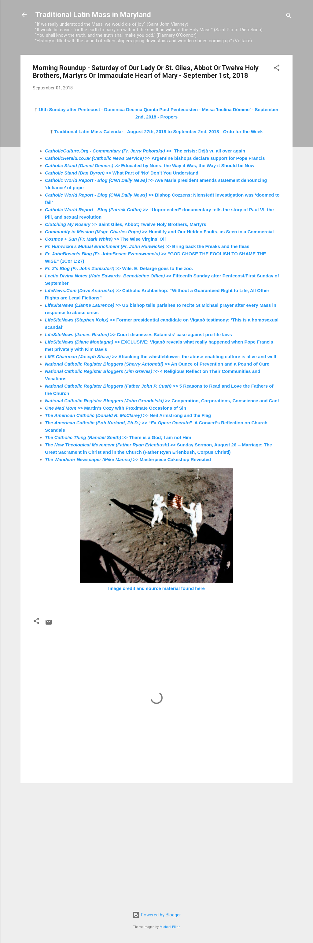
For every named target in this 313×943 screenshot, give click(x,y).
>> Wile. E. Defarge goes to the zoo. (119, 268)
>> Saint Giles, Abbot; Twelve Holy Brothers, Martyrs (125, 224)
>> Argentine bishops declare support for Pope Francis (155, 158)
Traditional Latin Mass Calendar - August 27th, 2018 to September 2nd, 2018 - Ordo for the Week (158, 131)
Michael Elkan (170, 927)
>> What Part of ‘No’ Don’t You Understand (121, 172)
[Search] (289, 16)
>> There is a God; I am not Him (118, 437)
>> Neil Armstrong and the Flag (128, 415)
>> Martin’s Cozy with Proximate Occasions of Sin (115, 408)
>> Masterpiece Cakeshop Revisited (128, 459)
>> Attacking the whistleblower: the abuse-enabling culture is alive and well (160, 356)
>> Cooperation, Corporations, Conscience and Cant (162, 400)
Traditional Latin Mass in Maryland (93, 14)
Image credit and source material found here (156, 588)
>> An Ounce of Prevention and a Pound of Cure (157, 363)
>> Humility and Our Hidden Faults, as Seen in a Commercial (159, 231)
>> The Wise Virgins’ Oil (105, 239)
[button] (276, 68)
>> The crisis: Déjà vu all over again (145, 150)
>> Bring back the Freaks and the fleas (147, 246)
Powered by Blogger (156, 915)
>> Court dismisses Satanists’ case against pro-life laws (138, 334)
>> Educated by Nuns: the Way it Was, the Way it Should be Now (149, 165)
